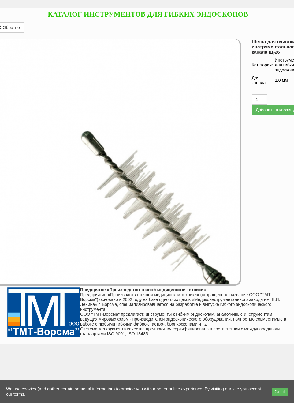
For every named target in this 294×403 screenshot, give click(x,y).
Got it (280, 391)
